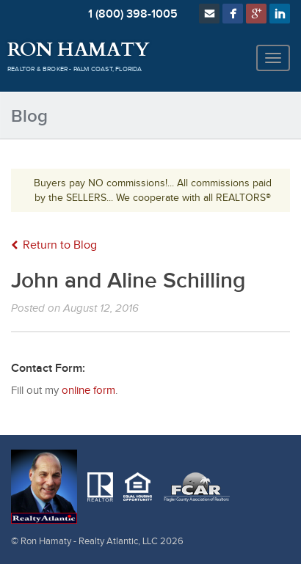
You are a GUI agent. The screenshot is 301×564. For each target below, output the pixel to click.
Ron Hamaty (78, 50)
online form (88, 390)
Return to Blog (54, 245)
